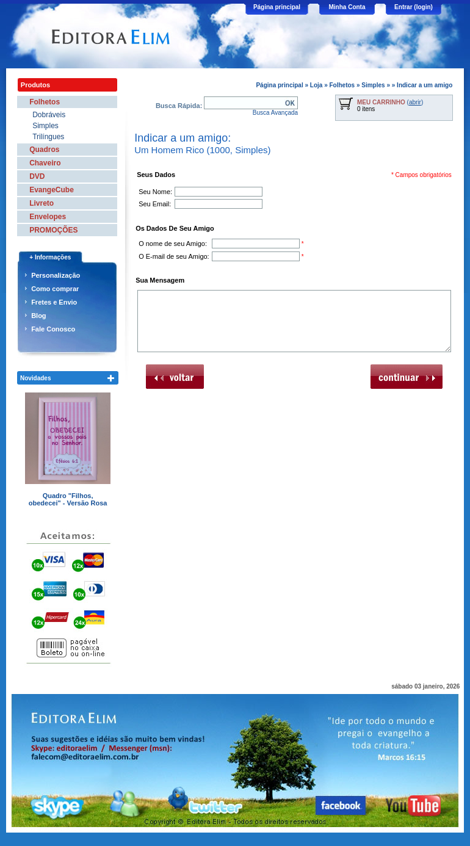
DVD (37, 176)
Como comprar (55, 288)
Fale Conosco (53, 329)
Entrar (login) (413, 7)
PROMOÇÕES (53, 230)
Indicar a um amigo (424, 85)
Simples (373, 85)
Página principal (276, 7)
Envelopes (47, 216)
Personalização (55, 275)
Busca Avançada (275, 112)
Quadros (44, 149)
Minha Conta (347, 7)
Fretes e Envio (54, 302)
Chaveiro (44, 163)
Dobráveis (48, 114)
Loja (316, 85)
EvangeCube (51, 190)
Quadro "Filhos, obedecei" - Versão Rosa (68, 499)
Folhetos (342, 85)
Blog (38, 315)
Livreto (41, 203)
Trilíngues (48, 136)
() (390, 102)
